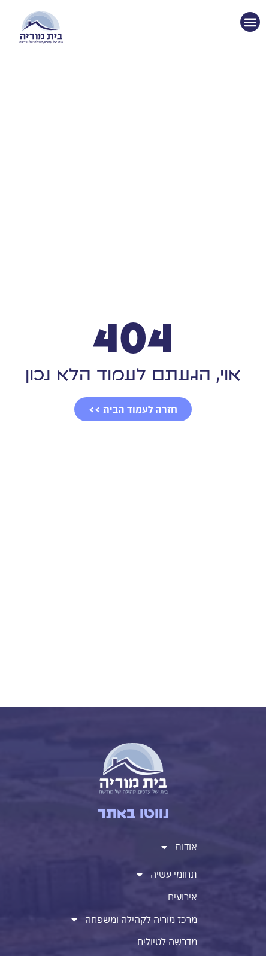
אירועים (182, 897)
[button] (250, 22)
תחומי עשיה (166, 874)
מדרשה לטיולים (167, 942)
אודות (178, 847)
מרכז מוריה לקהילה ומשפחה (133, 919)
